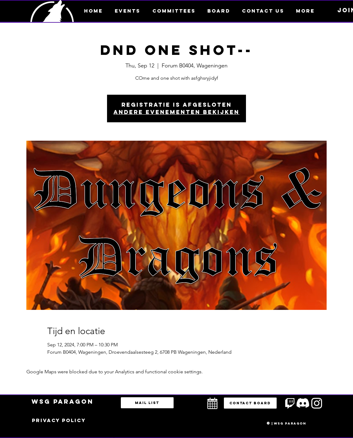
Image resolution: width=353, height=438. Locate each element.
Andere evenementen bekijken (176, 112)
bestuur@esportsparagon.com (108, 436)
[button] (305, 10)
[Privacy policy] (58, 420)
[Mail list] (147, 402)
